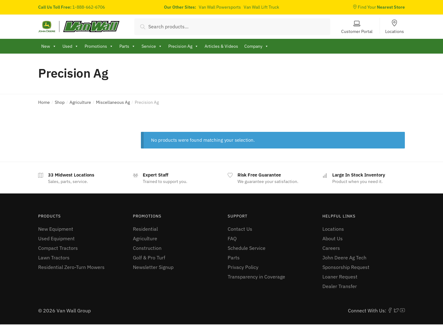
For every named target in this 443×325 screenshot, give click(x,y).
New (48, 46)
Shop (60, 102)
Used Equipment (56, 238)
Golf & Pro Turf (149, 257)
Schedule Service (246, 248)
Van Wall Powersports (220, 7)
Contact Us (240, 229)
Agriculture (80, 102)
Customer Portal (357, 31)
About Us (332, 238)
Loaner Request (339, 277)
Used (70, 46)
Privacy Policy (243, 267)
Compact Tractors (58, 248)
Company (256, 46)
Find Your (379, 7)
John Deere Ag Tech (344, 257)
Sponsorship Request (345, 267)
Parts (234, 257)
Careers (331, 248)
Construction (147, 248)
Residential (145, 229)
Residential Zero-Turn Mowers (71, 267)
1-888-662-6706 (88, 7)
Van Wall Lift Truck (261, 7)
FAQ (232, 238)
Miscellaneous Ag (113, 102)
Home (44, 102)
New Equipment (55, 229)
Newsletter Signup (153, 267)
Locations (394, 31)
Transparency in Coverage (256, 277)
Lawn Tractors (54, 257)
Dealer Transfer (339, 286)
